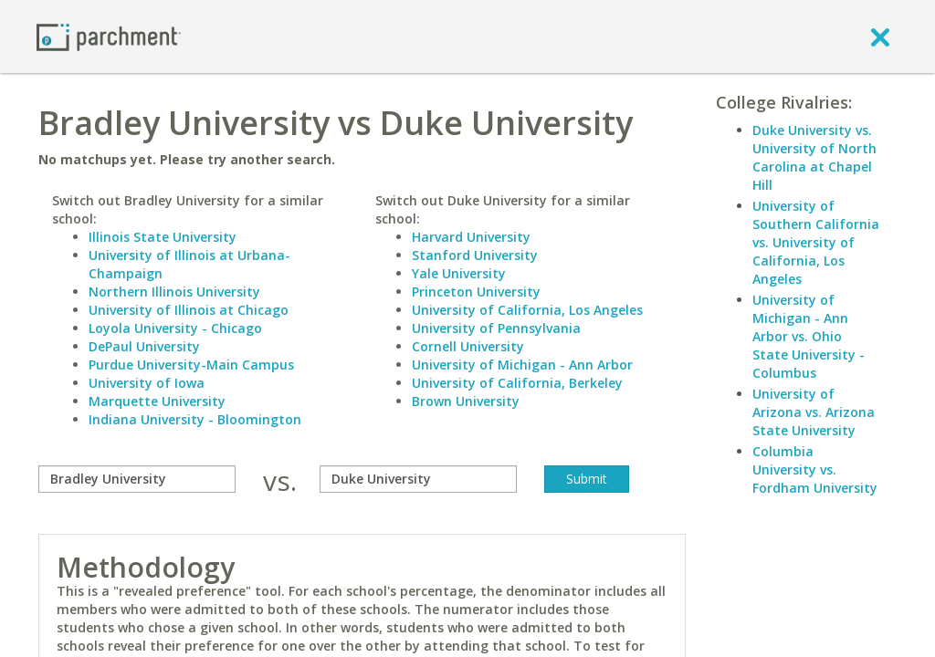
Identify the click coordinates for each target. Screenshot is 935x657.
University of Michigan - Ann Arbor (522, 364)
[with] (418, 479)
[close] (880, 36)
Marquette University (157, 401)
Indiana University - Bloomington (195, 419)
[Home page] (109, 36)
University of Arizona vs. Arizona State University (813, 412)
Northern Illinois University (174, 291)
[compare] (137, 479)
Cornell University (468, 346)
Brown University (466, 401)
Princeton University (476, 291)
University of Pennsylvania (496, 328)
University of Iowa (147, 382)
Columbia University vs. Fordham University (814, 469)
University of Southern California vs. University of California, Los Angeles (815, 242)
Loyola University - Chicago (175, 328)
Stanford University (475, 255)
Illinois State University (162, 236)
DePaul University (144, 346)
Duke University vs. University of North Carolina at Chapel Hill (814, 157)
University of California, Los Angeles (527, 309)
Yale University (459, 273)
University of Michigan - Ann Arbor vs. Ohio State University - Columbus (808, 336)
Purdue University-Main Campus (191, 364)
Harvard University (471, 236)
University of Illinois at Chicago (189, 309)
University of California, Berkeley (517, 382)
